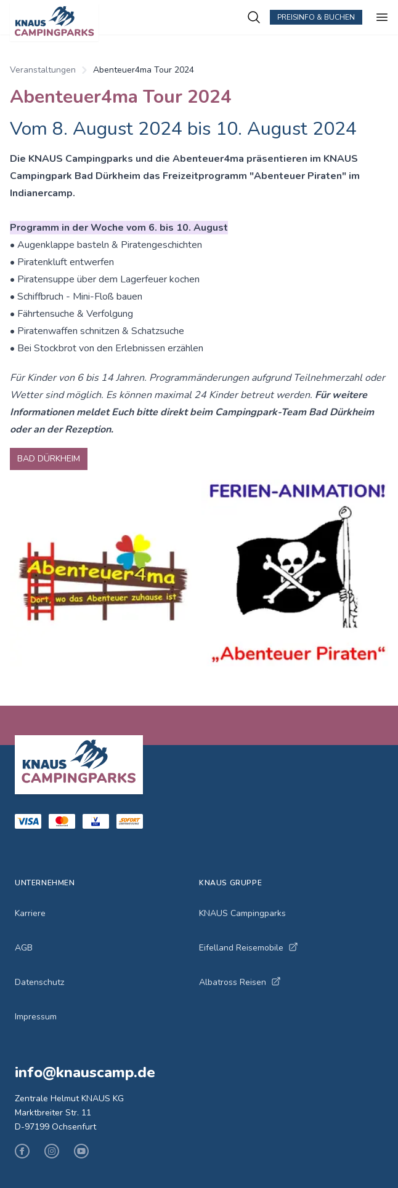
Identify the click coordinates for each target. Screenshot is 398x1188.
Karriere (30, 913)
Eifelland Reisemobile (248, 948)
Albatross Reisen (240, 982)
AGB (24, 948)
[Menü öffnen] (382, 17)
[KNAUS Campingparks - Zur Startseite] (128, 22)
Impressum (36, 1017)
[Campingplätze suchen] (253, 17)
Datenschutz (39, 982)
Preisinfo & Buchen (316, 17)
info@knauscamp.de (85, 1072)
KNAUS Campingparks (242, 913)
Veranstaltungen (43, 70)
